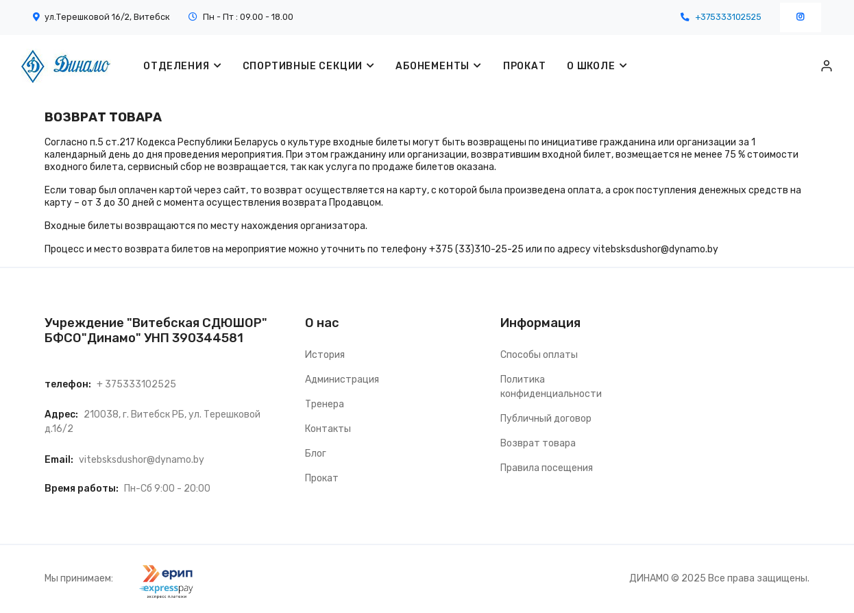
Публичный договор (545, 418)
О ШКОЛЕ (590, 66)
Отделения (176, 66)
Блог (315, 453)
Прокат (322, 478)
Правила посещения (546, 468)
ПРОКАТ (524, 66)
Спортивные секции (303, 66)
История (325, 355)
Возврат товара (538, 443)
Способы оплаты (539, 355)
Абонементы (432, 66)
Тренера (324, 404)
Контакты (328, 429)
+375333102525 (728, 17)
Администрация (342, 379)
